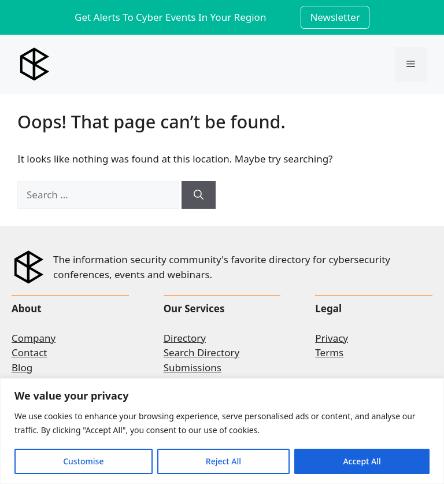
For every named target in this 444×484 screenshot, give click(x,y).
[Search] (199, 195)
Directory (185, 338)
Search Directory (202, 352)
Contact (29, 352)
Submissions (192, 367)
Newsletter (335, 17)
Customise (83, 461)
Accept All (361, 461)
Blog (22, 367)
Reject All (223, 461)
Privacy (331, 338)
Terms (329, 352)
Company (34, 338)
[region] (222, 431)
